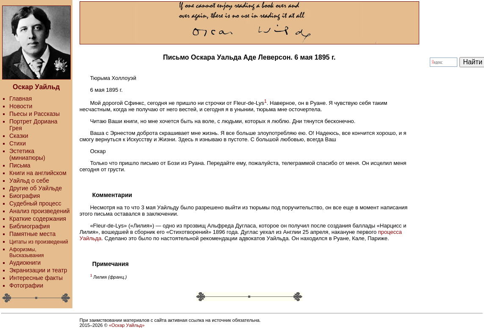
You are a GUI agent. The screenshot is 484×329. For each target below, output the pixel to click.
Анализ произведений (39, 211)
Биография (24, 195)
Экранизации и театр (38, 270)
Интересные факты (36, 277)
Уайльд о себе (29, 180)
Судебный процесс (35, 203)
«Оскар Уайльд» (126, 325)
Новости (20, 106)
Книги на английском (37, 173)
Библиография (29, 226)
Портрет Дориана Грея (33, 125)
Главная (20, 98)
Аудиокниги (25, 262)
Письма (19, 165)
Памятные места (32, 233)
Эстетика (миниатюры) (27, 154)
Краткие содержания (37, 218)
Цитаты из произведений (38, 242)
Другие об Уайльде (35, 188)
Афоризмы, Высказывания (26, 252)
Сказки (18, 135)
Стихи (17, 143)
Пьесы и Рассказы (34, 113)
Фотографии (26, 285)
